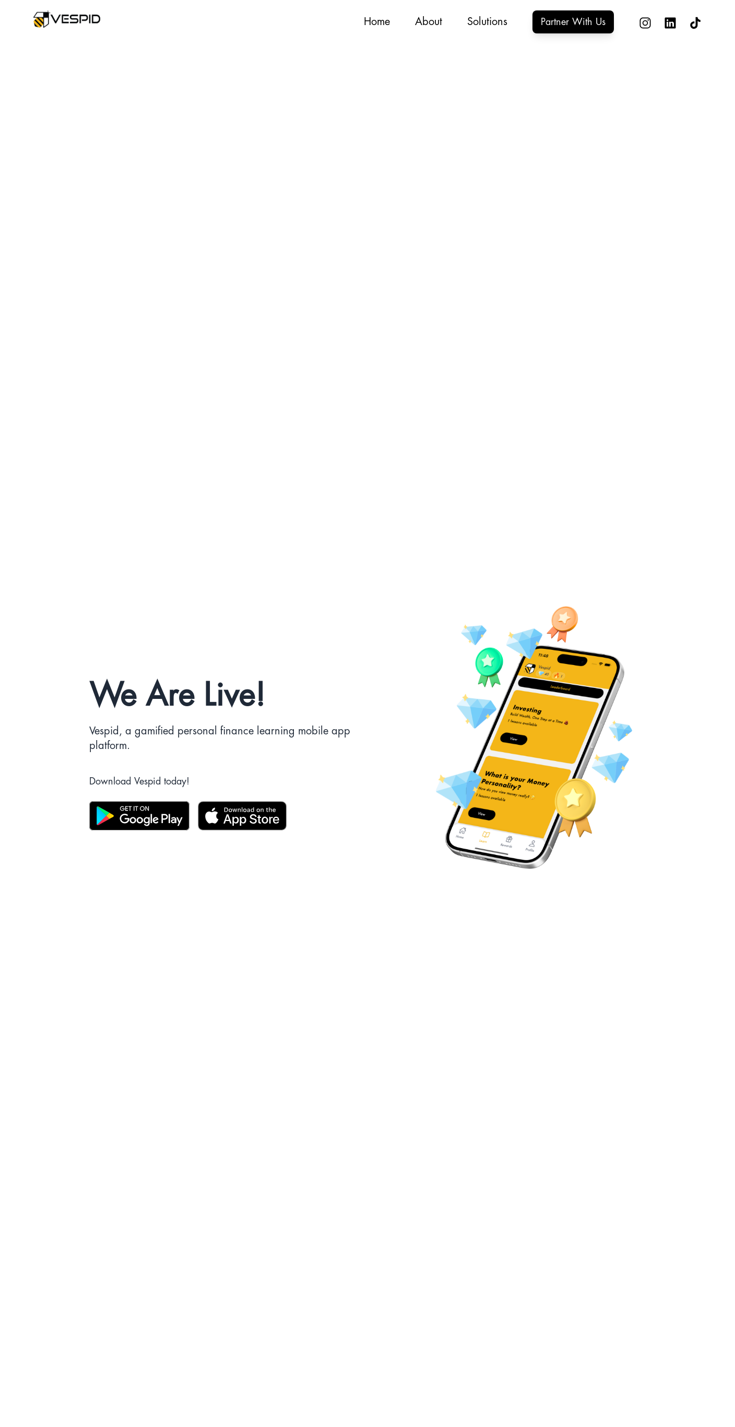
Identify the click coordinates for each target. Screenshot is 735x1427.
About (428, 21)
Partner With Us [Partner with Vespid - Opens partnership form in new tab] (573, 22)
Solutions (487, 21)
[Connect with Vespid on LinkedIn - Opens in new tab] (664, 22)
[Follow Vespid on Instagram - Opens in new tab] (638, 22)
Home (377, 21)
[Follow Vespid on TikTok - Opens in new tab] (689, 22)
